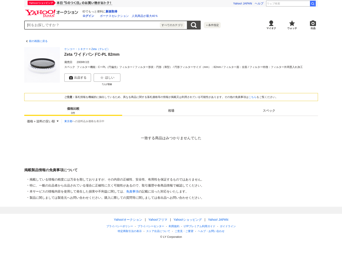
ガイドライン (228, 226)
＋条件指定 (212, 25)
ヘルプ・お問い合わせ (211, 231)
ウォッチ (292, 28)
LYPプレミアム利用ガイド (199, 226)
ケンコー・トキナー (76, 49)
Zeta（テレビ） (100, 49)
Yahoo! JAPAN (242, 3)
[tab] (73, 110)
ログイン (88, 16)
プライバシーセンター (151, 226)
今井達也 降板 (298, 3)
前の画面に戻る (38, 41)
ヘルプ (259, 3)
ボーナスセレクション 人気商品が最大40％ (129, 16)
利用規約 (174, 226)
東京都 (68, 121)
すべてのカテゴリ (172, 25)
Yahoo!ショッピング (187, 219)
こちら (253, 97)
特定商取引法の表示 (130, 231)
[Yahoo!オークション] (52, 11)
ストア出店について (158, 231)
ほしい (107, 77)
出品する (78, 77)
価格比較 (73, 111)
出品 (313, 28)
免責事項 (132, 191)
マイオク (271, 28)
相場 (171, 110)
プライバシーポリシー (119, 226)
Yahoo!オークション (128, 219)
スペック (269, 110)
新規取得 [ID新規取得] (111, 11)
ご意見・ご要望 (184, 231)
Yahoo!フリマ (157, 219)
